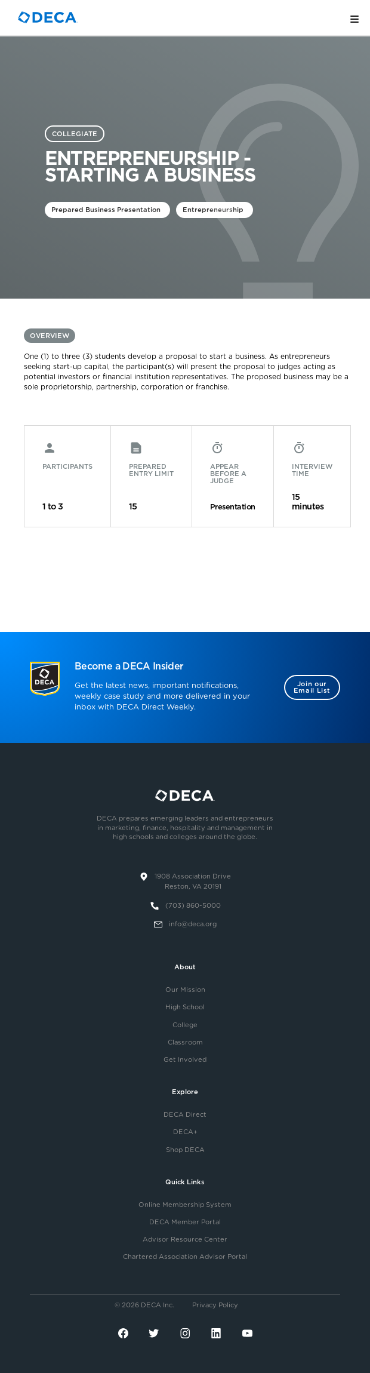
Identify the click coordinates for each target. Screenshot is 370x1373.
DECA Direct (185, 1114)
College (185, 1025)
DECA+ (185, 1132)
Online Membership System (185, 1205)
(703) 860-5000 (193, 905)
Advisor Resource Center (185, 1239)
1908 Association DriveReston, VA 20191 (193, 881)
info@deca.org (193, 924)
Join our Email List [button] (312, 687)
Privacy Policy (215, 1305)
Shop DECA (185, 1150)
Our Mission (185, 990)
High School (185, 1007)
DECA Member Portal (185, 1222)
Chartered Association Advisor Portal (185, 1257)
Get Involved (185, 1059)
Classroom (185, 1042)
